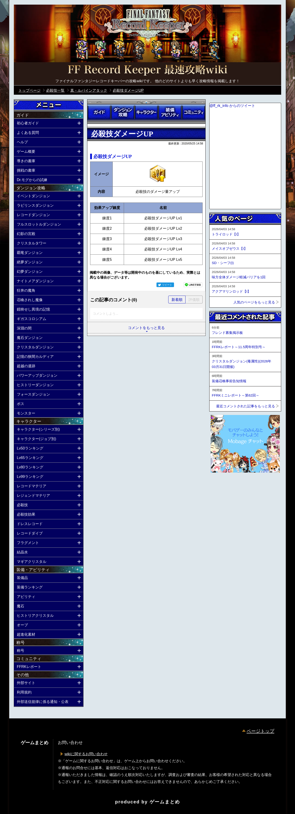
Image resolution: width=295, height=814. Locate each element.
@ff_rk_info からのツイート (232, 106)
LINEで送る (192, 284)
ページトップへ (221, 485)
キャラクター (146, 112)
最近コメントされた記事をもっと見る (245, 406)
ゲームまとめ (165, 801)
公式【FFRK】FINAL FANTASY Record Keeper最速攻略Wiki (147, 70)
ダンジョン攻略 (122, 112)
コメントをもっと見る (146, 328)
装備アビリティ (170, 112)
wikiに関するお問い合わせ (86, 754)
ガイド (99, 112)
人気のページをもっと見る (254, 302)
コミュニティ (193, 112)
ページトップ (260, 731)
